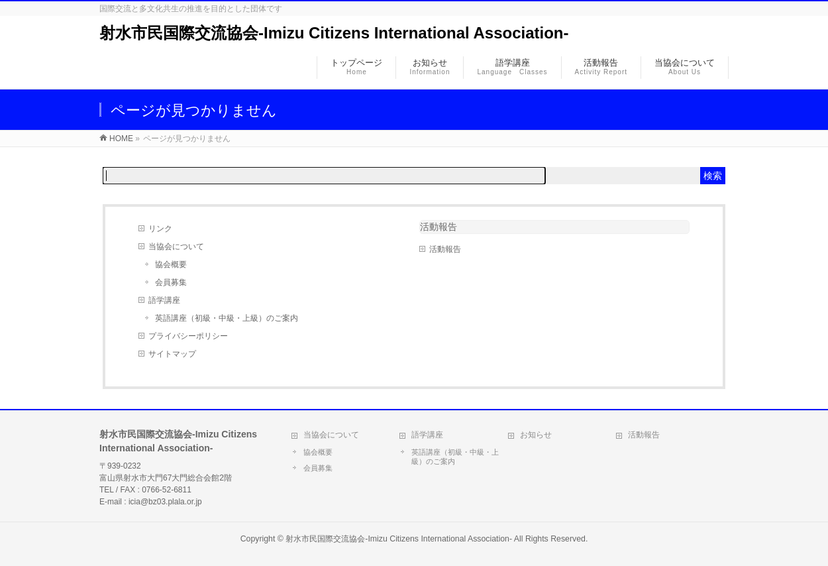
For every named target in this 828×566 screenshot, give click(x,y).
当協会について (176, 246)
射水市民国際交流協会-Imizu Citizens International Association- (334, 33)
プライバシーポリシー (188, 336)
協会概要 (171, 264)
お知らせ (536, 434)
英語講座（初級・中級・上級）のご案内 (226, 318)
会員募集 (171, 282)
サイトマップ (172, 354)
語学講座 (164, 300)
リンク (160, 228)
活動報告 (445, 249)
